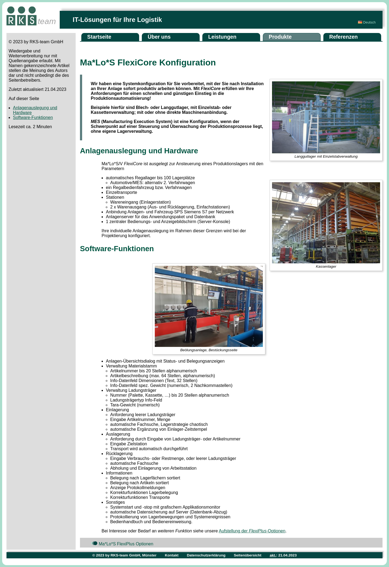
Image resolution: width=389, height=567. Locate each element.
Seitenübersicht (247, 555)
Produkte (280, 37)
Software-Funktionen (33, 117)
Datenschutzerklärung (206, 555)
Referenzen (343, 37)
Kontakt (172, 555)
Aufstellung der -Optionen (252, 531)
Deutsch (367, 22)
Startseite (99, 37)
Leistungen (222, 37)
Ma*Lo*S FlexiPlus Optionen (122, 543)
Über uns (159, 37)
